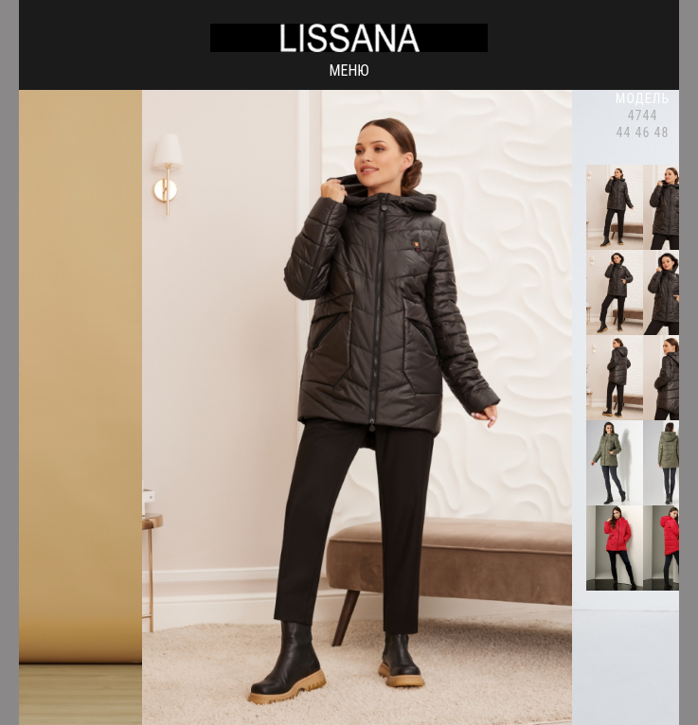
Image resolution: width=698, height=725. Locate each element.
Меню (348, 71)
